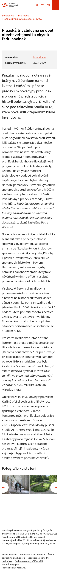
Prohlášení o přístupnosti (32, 554)
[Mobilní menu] (55, 5)
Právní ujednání (10, 554)
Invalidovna (39, 57)
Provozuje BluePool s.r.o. (14, 567)
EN (48, 5)
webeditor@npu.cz (11, 564)
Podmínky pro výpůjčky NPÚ (29, 561)
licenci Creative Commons (22, 533)
